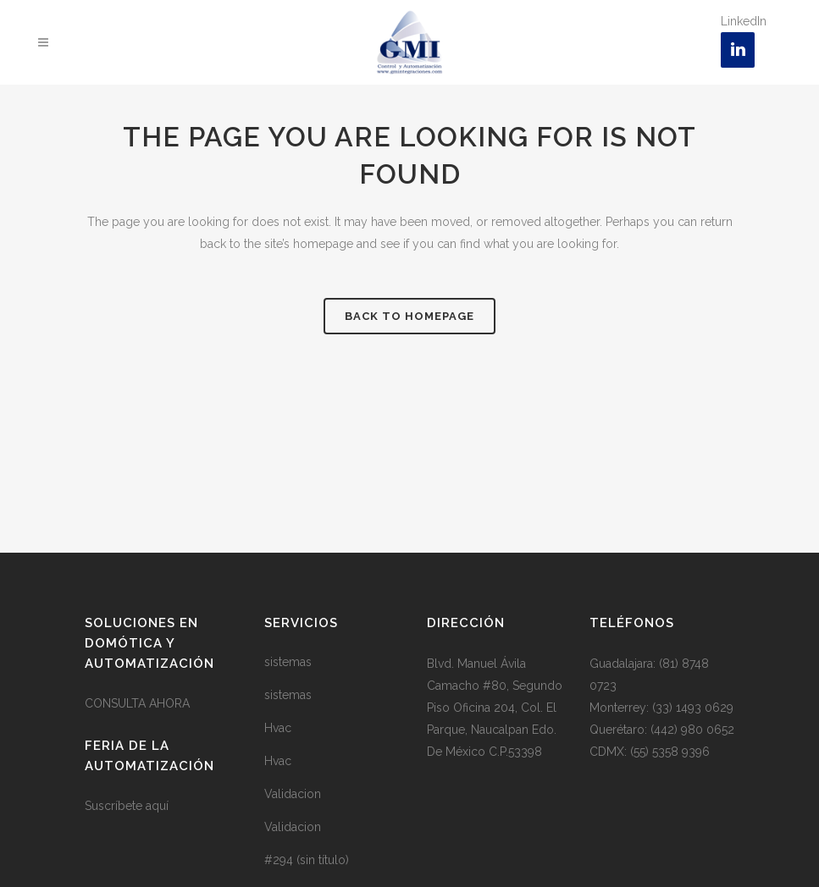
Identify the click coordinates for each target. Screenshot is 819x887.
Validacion (292, 794)
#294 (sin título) (306, 860)
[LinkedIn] (738, 50)
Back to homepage (409, 316)
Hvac (277, 728)
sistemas (288, 662)
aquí (157, 806)
